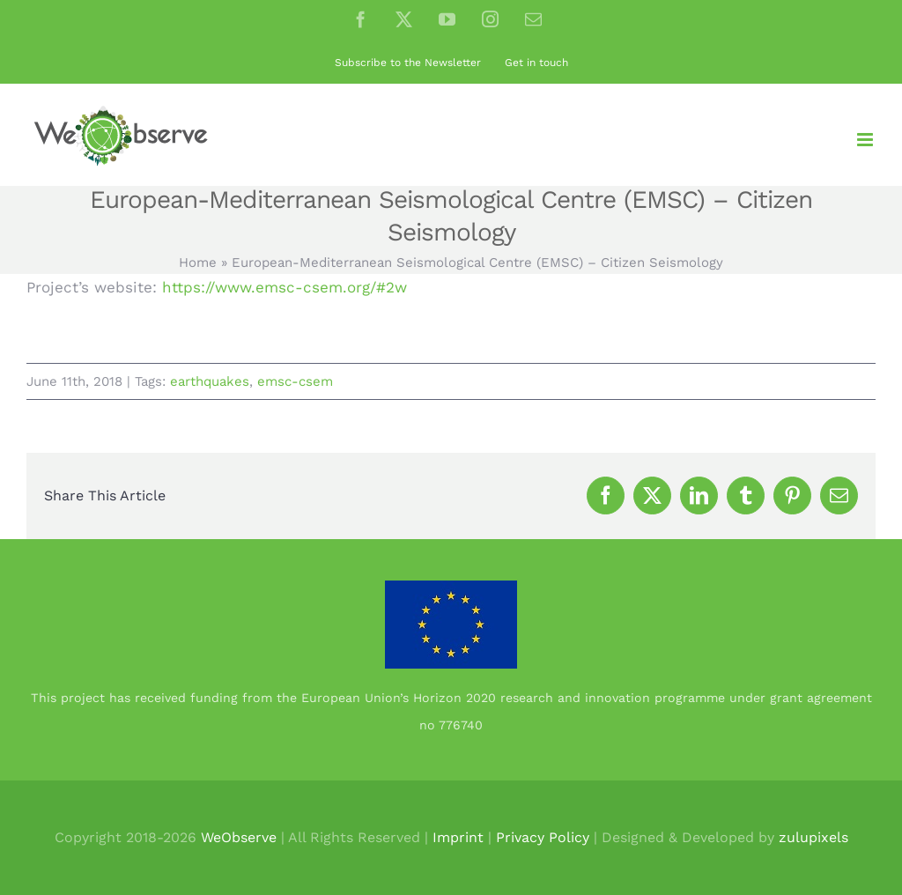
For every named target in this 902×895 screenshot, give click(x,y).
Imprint (458, 837)
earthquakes (209, 381)
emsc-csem (295, 381)
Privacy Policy (542, 837)
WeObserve (239, 837)
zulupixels (813, 837)
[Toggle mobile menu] (866, 139)
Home (198, 262)
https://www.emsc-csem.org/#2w (284, 287)
